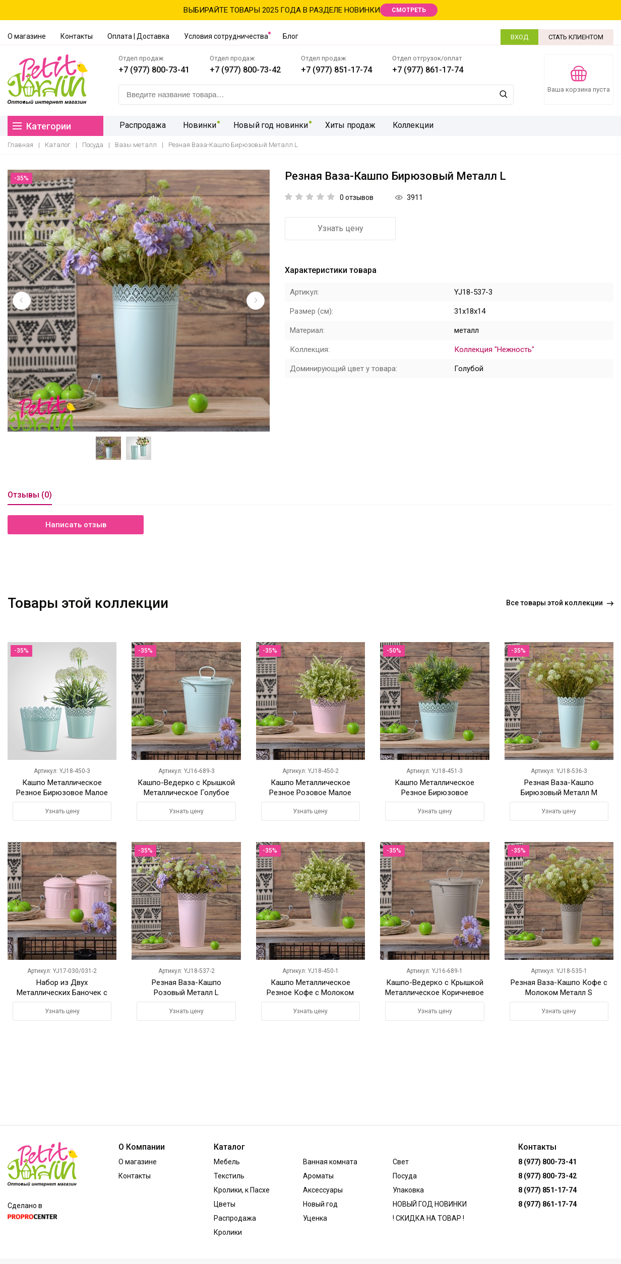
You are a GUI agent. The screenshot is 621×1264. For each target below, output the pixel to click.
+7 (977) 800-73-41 (154, 70)
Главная (20, 145)
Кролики (228, 1232)
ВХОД (519, 37)
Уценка (315, 1218)
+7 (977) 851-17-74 (336, 70)
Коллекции (405, 125)
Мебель (227, 1162)
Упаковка (408, 1190)
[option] (139, 301)
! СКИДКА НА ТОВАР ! (428, 1218)
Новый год (320, 1204)
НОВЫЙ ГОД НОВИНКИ (430, 1204)
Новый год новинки (265, 125)
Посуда (92, 145)
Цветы (224, 1204)
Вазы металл (136, 145)
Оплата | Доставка (138, 36)
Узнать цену (340, 228)
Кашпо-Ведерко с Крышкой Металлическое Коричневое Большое (434, 992)
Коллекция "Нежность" (494, 349)
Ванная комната (330, 1162)
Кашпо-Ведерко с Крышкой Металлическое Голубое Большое (186, 792)
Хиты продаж (344, 125)
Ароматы (318, 1176)
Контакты (76, 36)
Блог (290, 36)
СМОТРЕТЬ (409, 10)
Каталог (58, 145)
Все (559, 603)
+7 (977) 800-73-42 (245, 70)
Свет (401, 1162)
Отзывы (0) (30, 495)
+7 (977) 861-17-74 (427, 70)
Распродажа (141, 125)
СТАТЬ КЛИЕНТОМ (575, 37)
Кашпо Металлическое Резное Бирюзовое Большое (434, 792)
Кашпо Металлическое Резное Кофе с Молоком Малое (310, 992)
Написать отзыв (75, 524)
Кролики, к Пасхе (242, 1190)
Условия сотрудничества (226, 36)
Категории (42, 126)
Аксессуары (323, 1190)
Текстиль (229, 1176)
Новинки (196, 125)
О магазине (27, 36)
